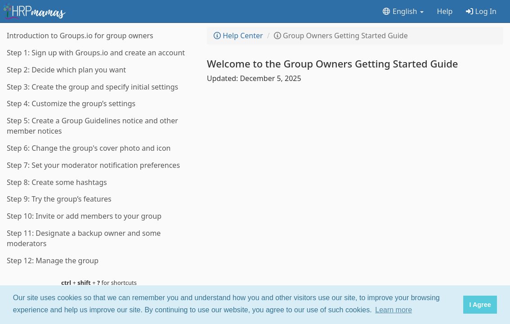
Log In (481, 11)
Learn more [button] (393, 310)
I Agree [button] (480, 304)
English (403, 11)
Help (445, 11)
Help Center (238, 35)
